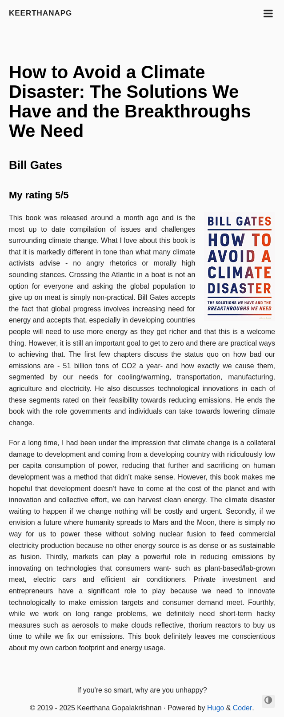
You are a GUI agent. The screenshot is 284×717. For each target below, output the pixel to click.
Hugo (215, 708)
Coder (242, 708)
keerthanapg (40, 13)
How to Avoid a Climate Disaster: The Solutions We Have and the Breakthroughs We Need (130, 101)
